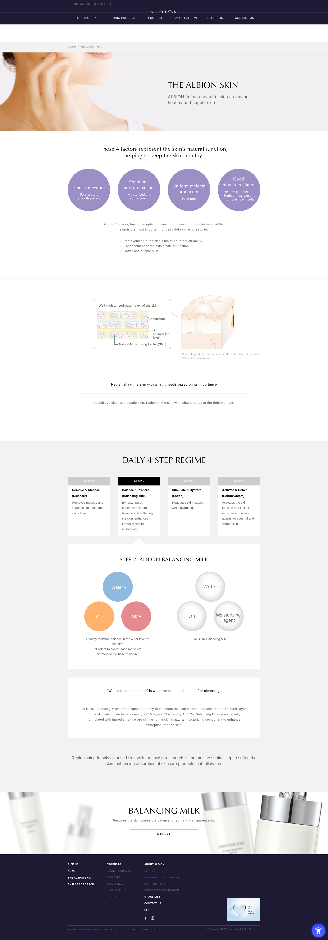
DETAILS (164, 834)
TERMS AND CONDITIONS (83, 929)
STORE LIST (216, 36)
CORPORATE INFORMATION (160, 891)
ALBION (164, 20)
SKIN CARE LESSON (80, 885)
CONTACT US (245, 36)
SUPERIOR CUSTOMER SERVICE (163, 878)
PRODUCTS (156, 36)
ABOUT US (149, 871)
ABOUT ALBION (186, 36)
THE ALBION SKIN (86, 36)
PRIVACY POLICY (115, 929)
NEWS (71, 872)
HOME (72, 47)
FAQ (146, 910)
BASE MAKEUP (115, 884)
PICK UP (73, 865)
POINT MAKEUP (115, 891)
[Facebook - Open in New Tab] (144, 918)
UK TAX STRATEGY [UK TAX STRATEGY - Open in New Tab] (144, 929)
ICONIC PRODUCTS (123, 36)
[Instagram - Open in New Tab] (152, 918)
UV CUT (110, 897)
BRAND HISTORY (153, 884)
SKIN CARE (113, 878)
